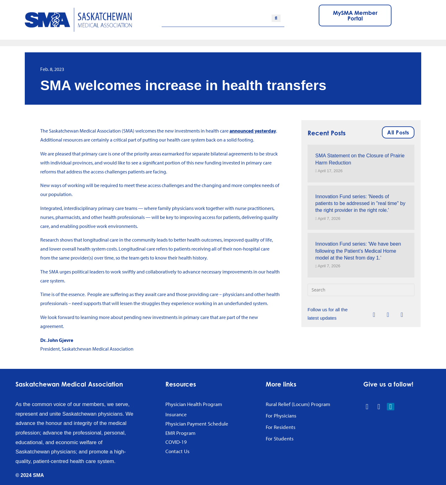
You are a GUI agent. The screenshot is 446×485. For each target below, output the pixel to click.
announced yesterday (253, 131)
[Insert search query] (361, 290)
